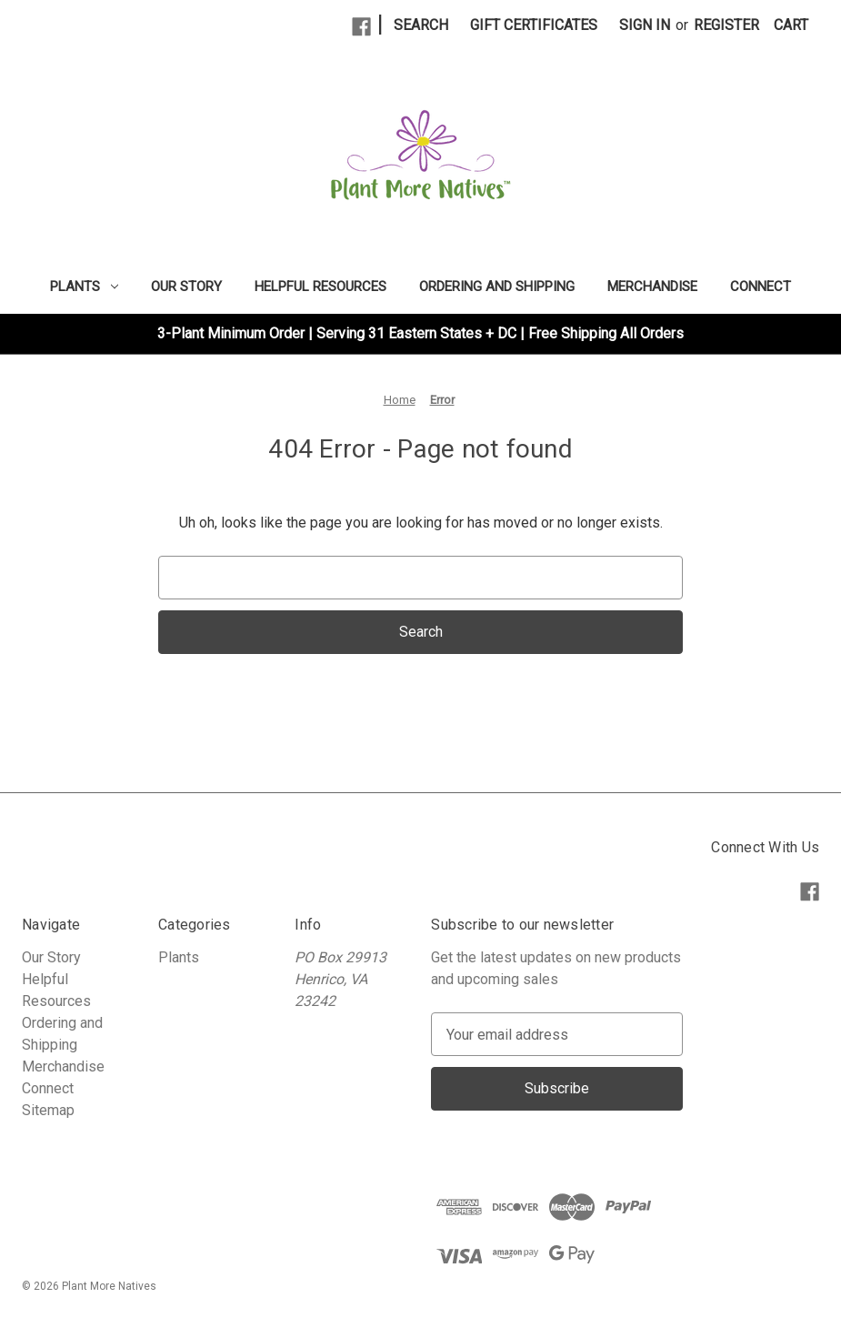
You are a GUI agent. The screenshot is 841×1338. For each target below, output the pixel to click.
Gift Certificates (533, 25)
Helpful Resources (320, 286)
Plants (84, 286)
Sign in (644, 25)
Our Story (186, 286)
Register (726, 25)
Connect (760, 286)
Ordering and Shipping (497, 286)
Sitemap (48, 1110)
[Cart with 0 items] (791, 25)
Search (421, 25)
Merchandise (652, 286)
